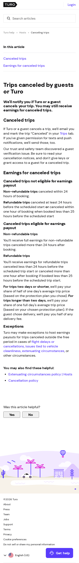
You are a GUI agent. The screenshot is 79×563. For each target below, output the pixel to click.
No (30, 415)
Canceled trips (14, 58)
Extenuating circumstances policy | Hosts (40, 374)
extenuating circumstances (43, 351)
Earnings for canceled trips (24, 65)
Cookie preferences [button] (14, 539)
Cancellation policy (23, 380)
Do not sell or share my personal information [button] (29, 544)
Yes (11, 415)
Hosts (22, 32)
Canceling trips (40, 32)
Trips (63, 133)
